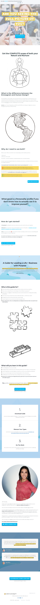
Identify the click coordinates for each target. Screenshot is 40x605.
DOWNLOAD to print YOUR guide (20, 578)
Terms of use (23, 600)
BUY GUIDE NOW (20, 36)
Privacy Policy (28, 600)
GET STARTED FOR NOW (8, 243)
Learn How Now (33, 181)
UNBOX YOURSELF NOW (9, 524)
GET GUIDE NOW (20, 389)
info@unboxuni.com (32, 593)
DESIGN (6, 1)
